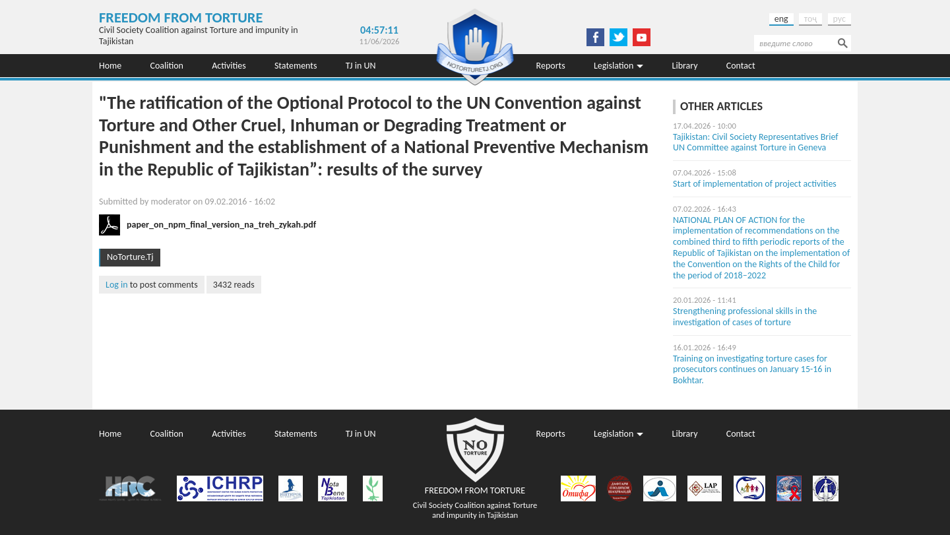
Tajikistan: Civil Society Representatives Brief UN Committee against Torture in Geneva (756, 142)
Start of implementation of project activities (755, 183)
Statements (295, 65)
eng (781, 18)
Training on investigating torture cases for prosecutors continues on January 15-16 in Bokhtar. (752, 370)
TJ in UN (361, 65)
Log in (117, 284)
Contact (740, 65)
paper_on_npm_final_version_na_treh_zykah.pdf (221, 224)
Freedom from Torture (181, 17)
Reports (550, 65)
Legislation (613, 65)
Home (110, 65)
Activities (229, 65)
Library (685, 65)
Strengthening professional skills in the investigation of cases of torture (745, 316)
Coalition (166, 65)
